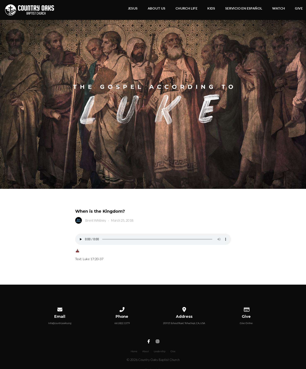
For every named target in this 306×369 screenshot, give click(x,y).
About (145, 351)
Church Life (186, 8)
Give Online (246, 323)
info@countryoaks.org (59, 323)
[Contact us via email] (59, 308)
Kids (211, 8)
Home (134, 351)
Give (299, 8)
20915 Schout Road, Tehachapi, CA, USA (184, 323)
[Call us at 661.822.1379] (122, 308)
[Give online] (246, 308)
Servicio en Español (243, 8)
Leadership (159, 351)
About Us (157, 8)
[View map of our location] (184, 308)
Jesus (133, 8)
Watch (278, 8)
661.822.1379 (122, 323)
